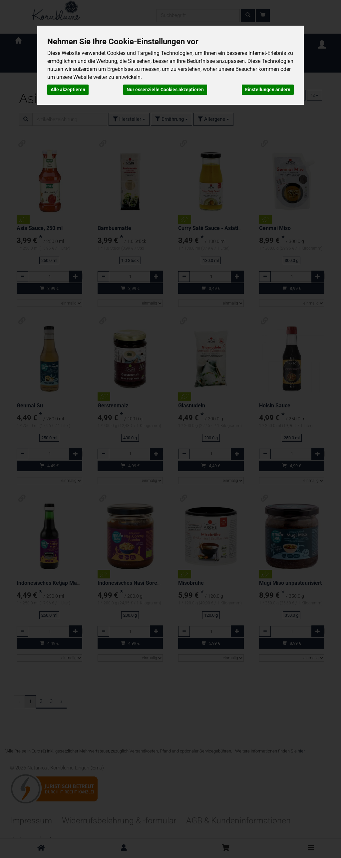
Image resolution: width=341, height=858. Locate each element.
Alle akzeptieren (68, 89)
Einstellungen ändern (267, 89)
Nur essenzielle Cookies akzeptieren (165, 89)
